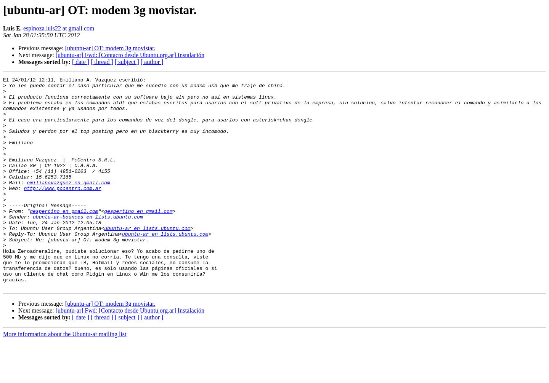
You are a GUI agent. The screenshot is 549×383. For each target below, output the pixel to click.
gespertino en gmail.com (64, 238)
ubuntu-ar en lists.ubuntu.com (147, 258)
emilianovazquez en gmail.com (68, 204)
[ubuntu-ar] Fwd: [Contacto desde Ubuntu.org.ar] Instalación (130, 55)
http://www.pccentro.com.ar (62, 210)
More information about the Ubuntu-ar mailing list (65, 376)
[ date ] (80, 62)
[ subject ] (127, 62)
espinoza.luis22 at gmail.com (59, 28)
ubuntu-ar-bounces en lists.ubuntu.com (88, 245)
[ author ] (152, 62)
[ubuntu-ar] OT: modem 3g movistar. (110, 48)
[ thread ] (102, 62)
